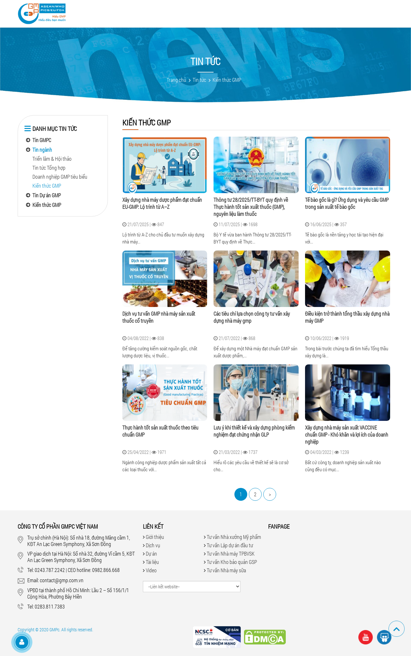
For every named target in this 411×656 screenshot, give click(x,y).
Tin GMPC (41, 140)
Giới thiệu (110, 12)
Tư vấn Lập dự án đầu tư (230, 545)
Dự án (167, 12)
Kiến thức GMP (227, 79)
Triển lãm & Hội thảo (52, 158)
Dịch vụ (141, 12)
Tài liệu (216, 12)
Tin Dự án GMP (46, 195)
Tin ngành (42, 149)
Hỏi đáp (244, 12)
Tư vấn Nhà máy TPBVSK (231, 553)
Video (190, 12)
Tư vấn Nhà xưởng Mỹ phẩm (234, 536)
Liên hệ (340, 12)
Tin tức (273, 12)
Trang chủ (176, 79)
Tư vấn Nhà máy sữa (226, 570)
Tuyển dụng (306, 12)
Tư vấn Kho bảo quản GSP (232, 561)
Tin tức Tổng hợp (49, 167)
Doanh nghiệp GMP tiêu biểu (59, 176)
